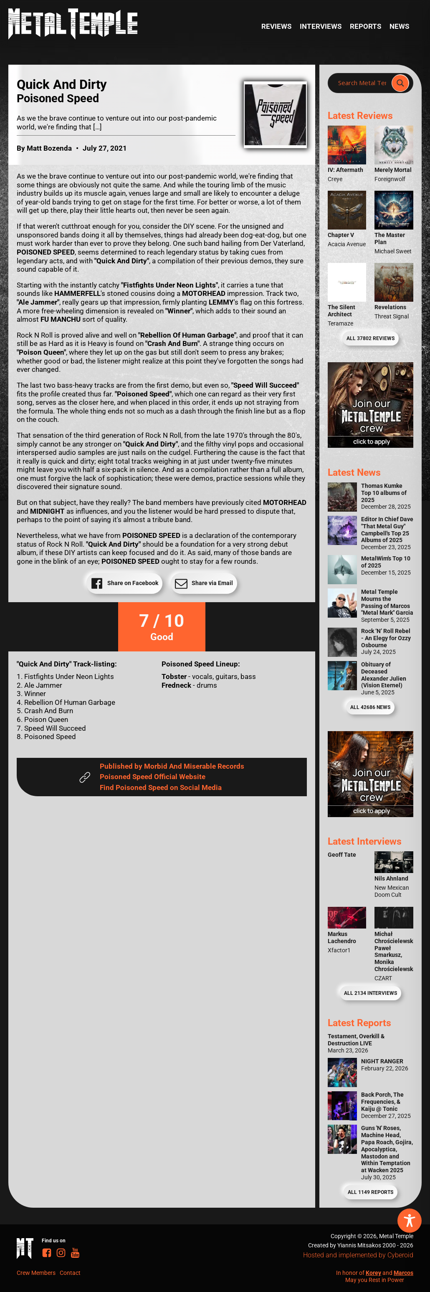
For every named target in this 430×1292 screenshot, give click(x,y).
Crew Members (36, 1272)
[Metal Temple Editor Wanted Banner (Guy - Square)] (370, 814)
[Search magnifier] (400, 83)
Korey (373, 1272)
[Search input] (362, 83)
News (399, 26)
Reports (365, 26)
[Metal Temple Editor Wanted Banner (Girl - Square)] (370, 445)
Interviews (320, 26)
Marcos (403, 1272)
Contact (70, 1272)
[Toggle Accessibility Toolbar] (409, 1221)
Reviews (276, 26)
